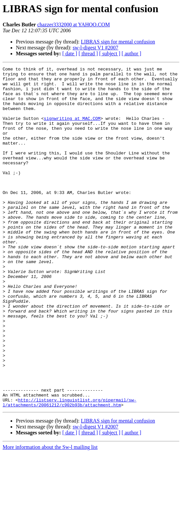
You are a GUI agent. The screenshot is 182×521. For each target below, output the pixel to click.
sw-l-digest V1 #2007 (95, 47)
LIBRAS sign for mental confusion (118, 41)
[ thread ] (88, 53)
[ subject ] (109, 53)
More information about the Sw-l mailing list (50, 515)
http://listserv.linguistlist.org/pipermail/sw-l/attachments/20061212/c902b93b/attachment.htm (69, 470)
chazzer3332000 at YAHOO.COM (73, 24)
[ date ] (69, 53)
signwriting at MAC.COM (72, 129)
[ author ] (131, 53)
